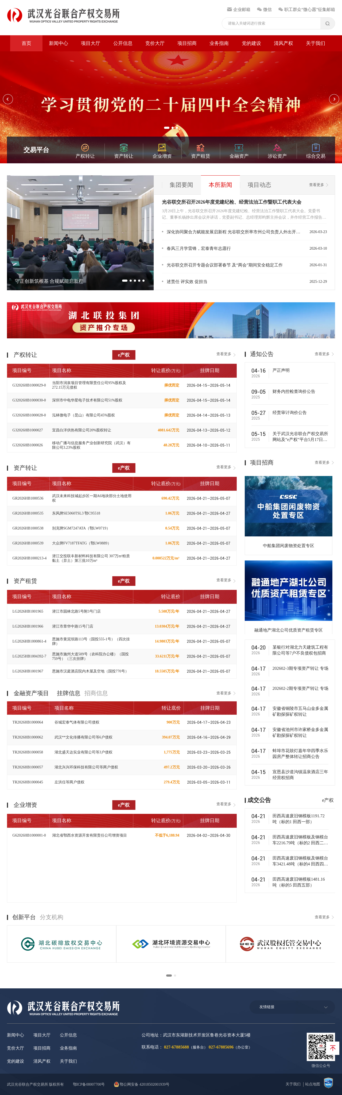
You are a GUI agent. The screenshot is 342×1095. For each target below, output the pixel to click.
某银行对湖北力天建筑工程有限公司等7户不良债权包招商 (300, 650)
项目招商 (187, 43)
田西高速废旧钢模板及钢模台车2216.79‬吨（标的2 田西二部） (300, 840)
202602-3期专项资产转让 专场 (300, 668)
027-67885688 (176, 1047)
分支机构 (51, 917)
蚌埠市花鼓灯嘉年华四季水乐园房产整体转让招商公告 (300, 753)
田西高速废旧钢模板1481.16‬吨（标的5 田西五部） (299, 882)
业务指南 (219, 43)
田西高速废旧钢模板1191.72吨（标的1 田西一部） (299, 819)
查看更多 (316, 185)
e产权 (124, 355)
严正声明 (281, 370)
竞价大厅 (155, 43)
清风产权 (283, 43)
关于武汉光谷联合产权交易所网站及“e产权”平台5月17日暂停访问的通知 (300, 437)
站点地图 (312, 1084)
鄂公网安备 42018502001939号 (141, 1084)
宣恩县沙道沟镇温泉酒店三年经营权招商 (300, 774)
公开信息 (123, 43)
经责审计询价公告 (290, 412)
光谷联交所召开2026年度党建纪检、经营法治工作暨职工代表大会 (231, 202)
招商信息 (96, 693)
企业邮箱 (238, 9)
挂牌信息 (68, 693)
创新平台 (24, 917)
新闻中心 (58, 43)
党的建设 (251, 43)
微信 (264, 9)
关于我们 (315, 43)
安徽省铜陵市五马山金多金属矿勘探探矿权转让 (300, 711)
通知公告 (262, 354)
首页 (26, 43)
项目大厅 (90, 43)
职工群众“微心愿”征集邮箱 (306, 9)
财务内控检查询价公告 (294, 391)
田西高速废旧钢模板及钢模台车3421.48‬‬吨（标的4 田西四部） (300, 861)
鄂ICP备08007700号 (89, 1084)
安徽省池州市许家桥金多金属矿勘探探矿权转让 (300, 732)
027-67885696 (221, 1047)
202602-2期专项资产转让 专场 (300, 688)
